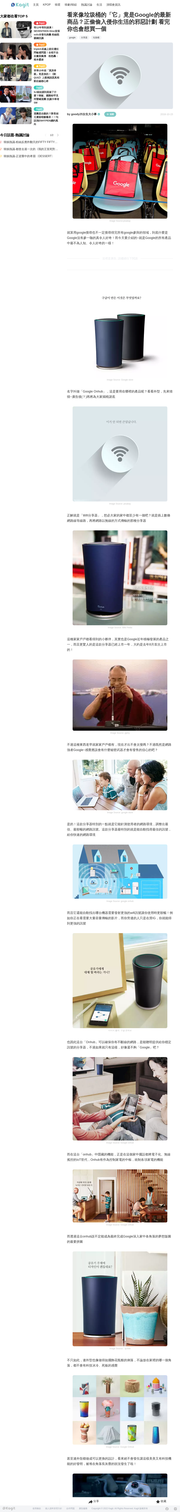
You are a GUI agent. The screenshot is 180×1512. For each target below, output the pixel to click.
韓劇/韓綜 (71, 4)
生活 (99, 4)
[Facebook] (167, 1509)
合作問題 (70, 1508)
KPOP (47, 4)
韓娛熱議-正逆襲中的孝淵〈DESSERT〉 (29, 156)
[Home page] (20, 5)
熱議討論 (86, 4)
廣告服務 (83, 1508)
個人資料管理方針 (53, 1508)
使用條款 (37, 1508)
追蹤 (110, 114)
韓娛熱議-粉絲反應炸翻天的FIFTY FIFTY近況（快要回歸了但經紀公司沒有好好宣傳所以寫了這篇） (32, 142)
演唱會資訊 (113, 4)
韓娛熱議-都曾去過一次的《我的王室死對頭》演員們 (32, 149)
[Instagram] (175, 1509)
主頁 (36, 4)
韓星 (57, 4)
